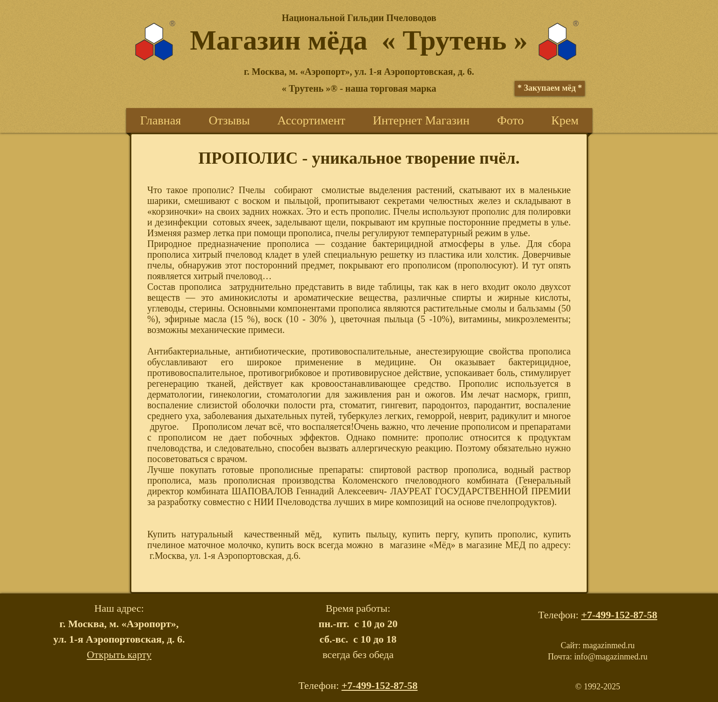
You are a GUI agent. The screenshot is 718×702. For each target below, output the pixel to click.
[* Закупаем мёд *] (550, 88)
